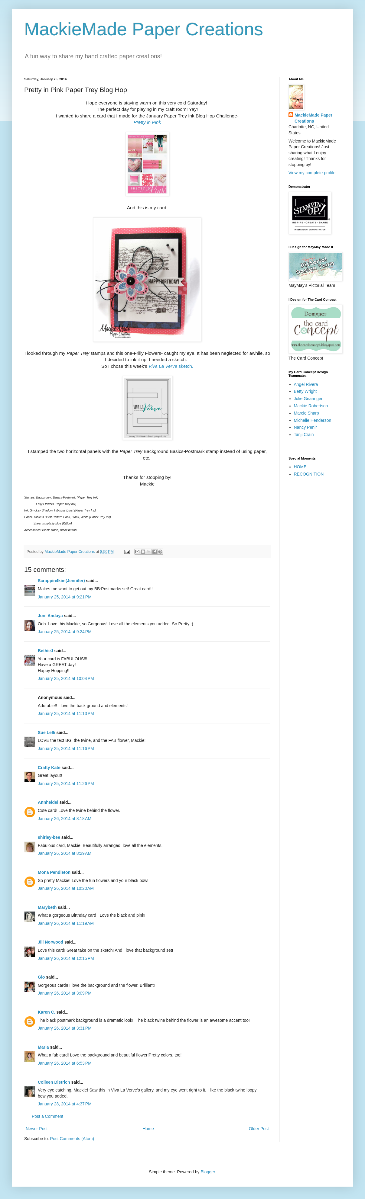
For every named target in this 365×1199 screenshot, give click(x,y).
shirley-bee (49, 837)
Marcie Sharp (306, 413)
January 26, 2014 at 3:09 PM (65, 993)
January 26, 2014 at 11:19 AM (66, 923)
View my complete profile (311, 172)
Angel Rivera (306, 384)
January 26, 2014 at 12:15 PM (66, 958)
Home (148, 1128)
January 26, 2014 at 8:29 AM (64, 853)
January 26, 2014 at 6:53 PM (65, 1063)
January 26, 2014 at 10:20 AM (66, 888)
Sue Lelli (47, 732)
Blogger (207, 1171)
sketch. (170, 366)
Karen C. (46, 1012)
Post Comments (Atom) (72, 1138)
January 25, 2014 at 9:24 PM (65, 631)
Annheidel (48, 802)
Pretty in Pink (147, 122)
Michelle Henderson (312, 420)
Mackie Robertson (311, 405)
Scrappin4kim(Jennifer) (61, 580)
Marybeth (47, 907)
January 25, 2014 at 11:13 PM (66, 713)
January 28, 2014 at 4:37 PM (65, 1103)
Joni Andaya (50, 615)
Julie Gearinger (308, 398)
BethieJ (45, 650)
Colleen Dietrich (54, 1082)
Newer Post (36, 1128)
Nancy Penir (305, 427)
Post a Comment (47, 1116)
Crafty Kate (49, 767)
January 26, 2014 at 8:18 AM (64, 818)
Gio (41, 977)
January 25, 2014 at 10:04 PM (66, 678)
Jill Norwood (50, 942)
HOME (300, 466)
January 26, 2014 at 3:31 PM (65, 1028)
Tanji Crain (304, 434)
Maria (43, 1047)
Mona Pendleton (54, 872)
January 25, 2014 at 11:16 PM (66, 748)
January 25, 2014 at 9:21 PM (65, 597)
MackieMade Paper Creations (143, 29)
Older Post (259, 1128)
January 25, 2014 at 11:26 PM (66, 783)
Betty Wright (305, 391)
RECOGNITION (309, 474)
